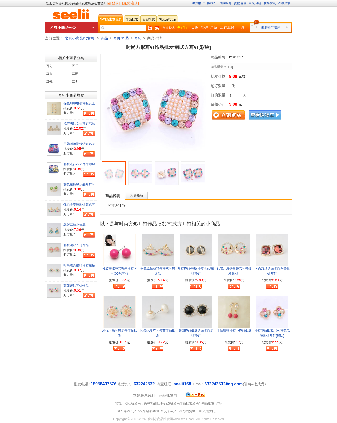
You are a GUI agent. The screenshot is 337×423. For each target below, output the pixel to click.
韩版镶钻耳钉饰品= (77, 286)
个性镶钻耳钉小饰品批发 (234, 330)
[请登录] (113, 3)
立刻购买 (228, 115)
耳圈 (75, 74)
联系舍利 (270, 3)
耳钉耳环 (227, 28)
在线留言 (284, 3)
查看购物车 (265, 115)
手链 (240, 28)
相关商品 (136, 195)
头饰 (194, 28)
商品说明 (112, 196)
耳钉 (138, 38)
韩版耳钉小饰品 (74, 225)
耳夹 (75, 82)
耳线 (49, 82)
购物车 (212, 3)
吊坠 (213, 28)
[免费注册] (130, 3)
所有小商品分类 (63, 28)
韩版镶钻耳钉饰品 (76, 245)
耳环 (75, 66)
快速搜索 (153, 28)
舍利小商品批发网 (79, 38)
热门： (183, 28)
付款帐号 (225, 3)
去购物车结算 (270, 27)
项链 (204, 28)
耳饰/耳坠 (121, 38)
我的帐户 (198, 3)
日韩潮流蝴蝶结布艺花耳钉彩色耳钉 (79, 146)
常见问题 (255, 3)
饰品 (104, 38)
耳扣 (49, 74)
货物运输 (240, 3)
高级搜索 (168, 28)
